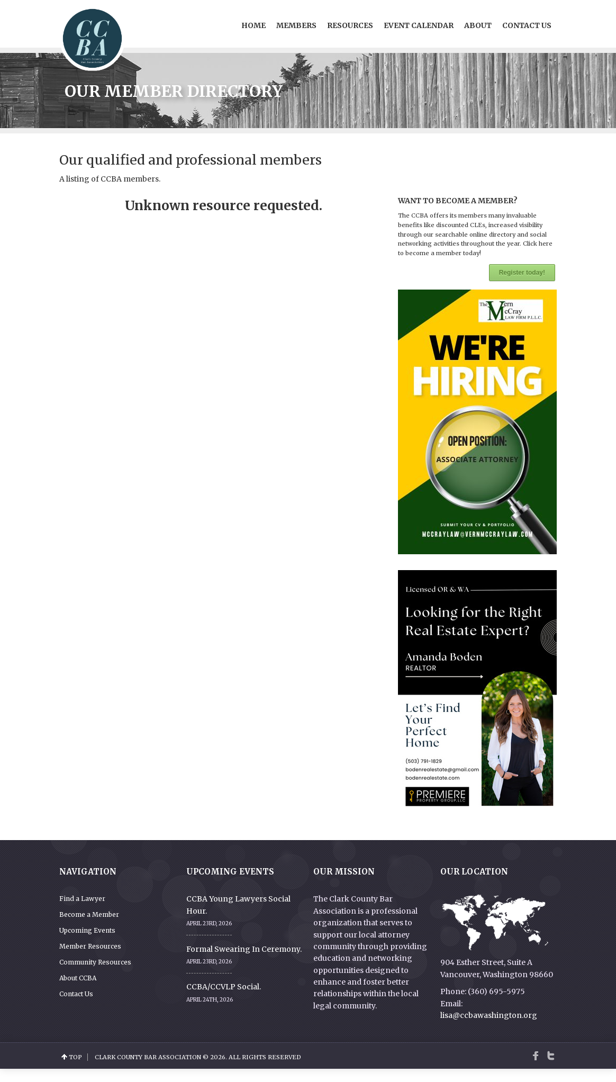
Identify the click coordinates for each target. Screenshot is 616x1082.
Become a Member (89, 914)
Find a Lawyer (82, 899)
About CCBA (77, 978)
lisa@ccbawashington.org (488, 1015)
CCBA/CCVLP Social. (223, 986)
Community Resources (95, 962)
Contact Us (526, 25)
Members (296, 25)
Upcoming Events (87, 930)
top (75, 1057)
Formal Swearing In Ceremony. (244, 949)
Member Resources (90, 946)
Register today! (522, 272)
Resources (350, 25)
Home (253, 25)
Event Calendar (419, 25)
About (478, 25)
